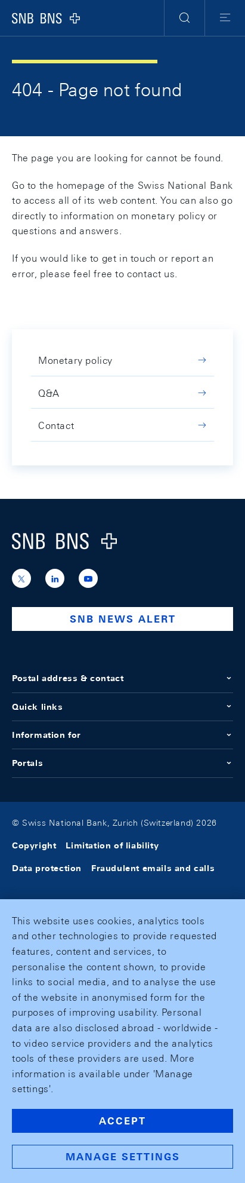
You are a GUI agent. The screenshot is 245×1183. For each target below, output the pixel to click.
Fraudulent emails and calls (153, 868)
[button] (184, 18)
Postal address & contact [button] (122, 678)
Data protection (47, 868)
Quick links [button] (122, 706)
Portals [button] (122, 763)
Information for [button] (122, 734)
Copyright (34, 845)
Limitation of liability (112, 845)
